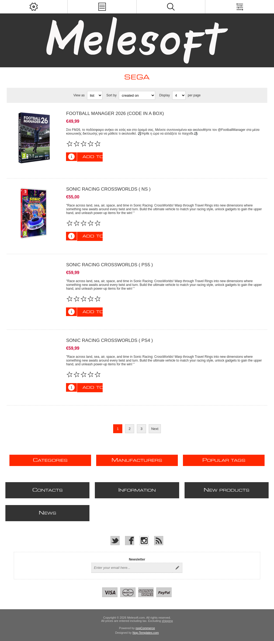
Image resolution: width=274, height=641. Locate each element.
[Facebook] (129, 540)
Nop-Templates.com (146, 632)
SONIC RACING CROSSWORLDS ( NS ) (108, 189)
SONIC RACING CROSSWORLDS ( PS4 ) (109, 340)
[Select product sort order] (137, 95)
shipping (167, 620)
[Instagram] (144, 540)
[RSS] (158, 540)
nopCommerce (145, 628)
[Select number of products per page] (179, 95)
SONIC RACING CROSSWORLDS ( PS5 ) (109, 264)
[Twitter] (115, 540)
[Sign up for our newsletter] (132, 568)
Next (154, 429)
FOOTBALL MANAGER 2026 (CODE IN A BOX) (115, 113)
